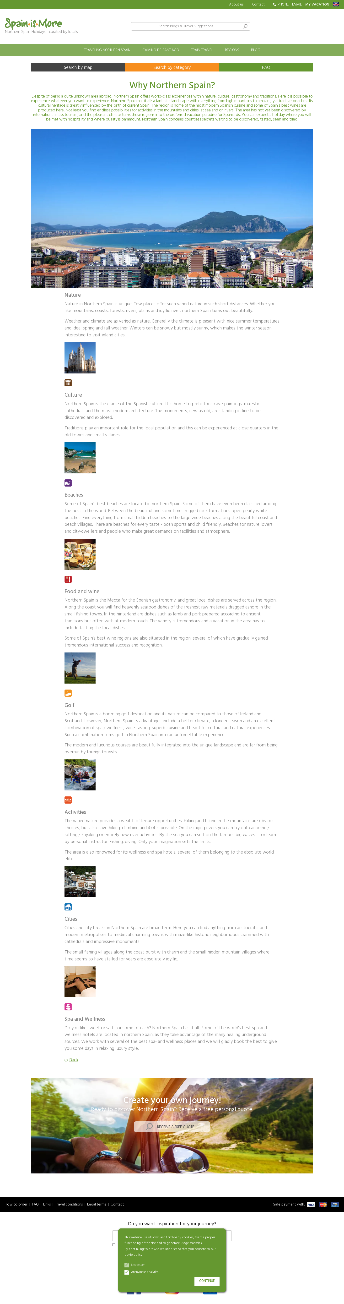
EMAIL (297, 4)
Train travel (202, 50)
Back (73, 1060)
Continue (207, 1281)
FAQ (266, 67)
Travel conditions (69, 1204)
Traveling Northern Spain (107, 50)
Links (47, 1204)
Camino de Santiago (160, 50)
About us (236, 4)
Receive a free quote (175, 1127)
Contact (258, 4)
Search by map (78, 67)
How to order (16, 1204)
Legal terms (96, 1204)
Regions (232, 50)
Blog (255, 50)
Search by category (172, 67)
